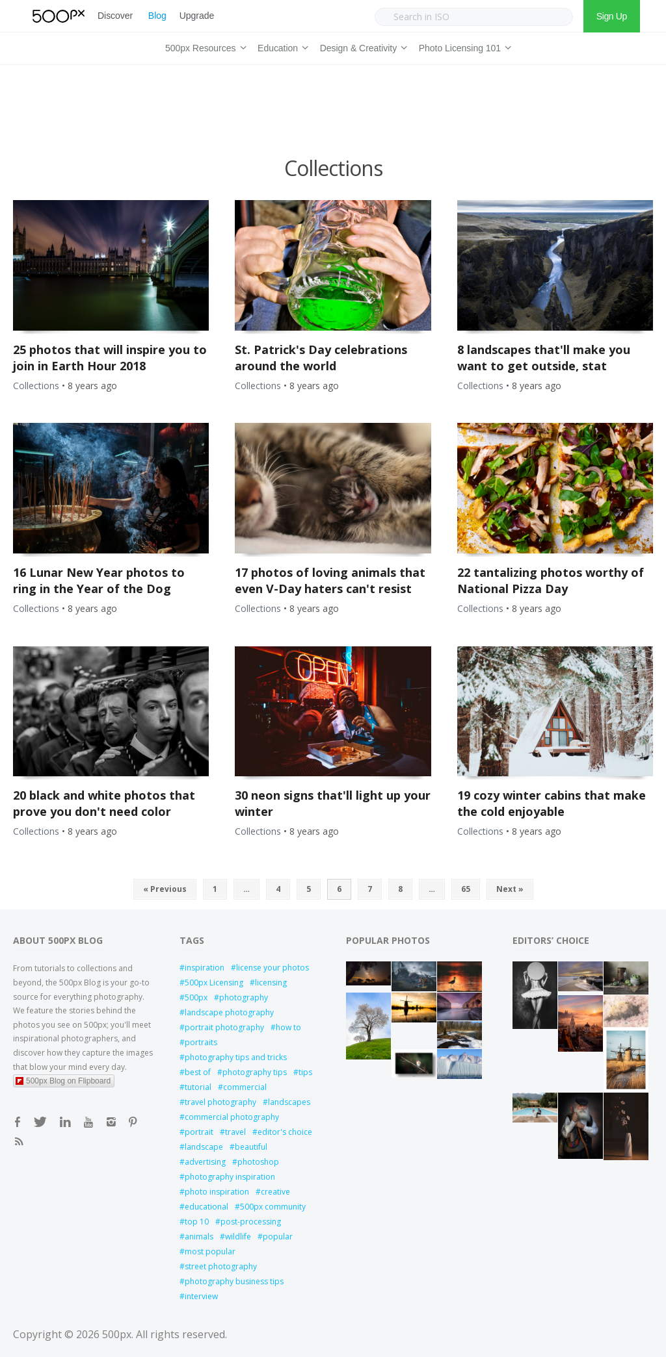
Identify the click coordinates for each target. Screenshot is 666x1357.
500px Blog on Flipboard (63, 1080)
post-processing (250, 1221)
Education (281, 46)
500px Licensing (214, 982)
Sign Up (611, 16)
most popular (210, 1251)
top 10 (197, 1221)
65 (465, 888)
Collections (36, 385)
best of (198, 1072)
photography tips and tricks (236, 1057)
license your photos (272, 967)
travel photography (220, 1102)
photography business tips (234, 1281)
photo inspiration (217, 1191)
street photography (221, 1266)
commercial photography (232, 1116)
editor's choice (285, 1131)
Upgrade (197, 15)
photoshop (258, 1161)
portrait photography (224, 1027)
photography (243, 997)
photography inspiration (230, 1176)
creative (275, 1191)
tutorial (198, 1087)
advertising (205, 1161)
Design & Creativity (361, 46)
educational (206, 1206)
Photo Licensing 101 (463, 46)
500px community (273, 1206)
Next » (510, 888)
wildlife (238, 1236)
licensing (271, 982)
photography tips (254, 1072)
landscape (204, 1146)
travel (235, 1131)
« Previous (165, 888)
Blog (157, 15)
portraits (201, 1042)
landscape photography (229, 1012)
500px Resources (203, 46)
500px (196, 997)
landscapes (289, 1102)
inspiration (204, 967)
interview (201, 1296)
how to (288, 1027)
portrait (199, 1131)
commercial (245, 1087)
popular (278, 1236)
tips (305, 1072)
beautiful (251, 1146)
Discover (115, 15)
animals (199, 1236)
